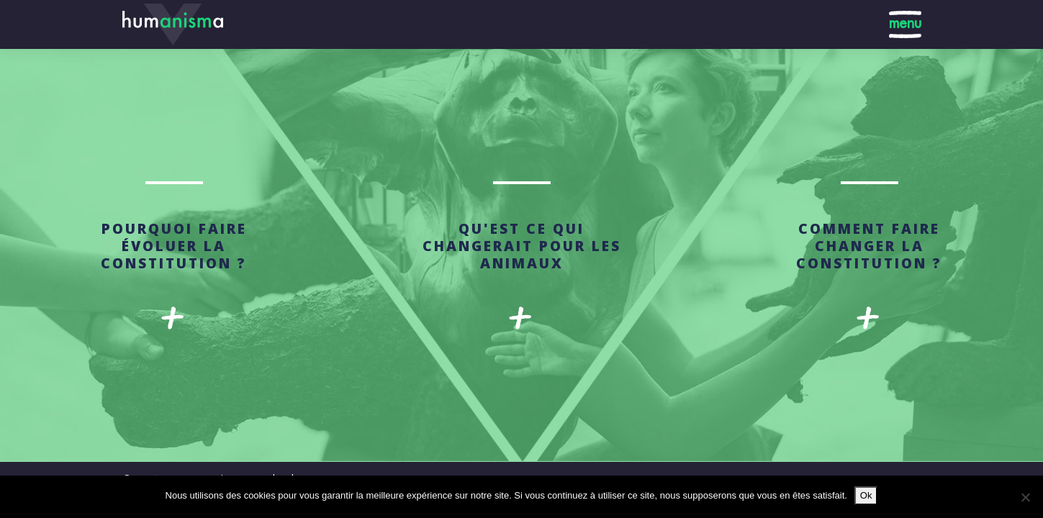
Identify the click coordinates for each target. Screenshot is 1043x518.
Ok (866, 495)
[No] (1025, 497)
